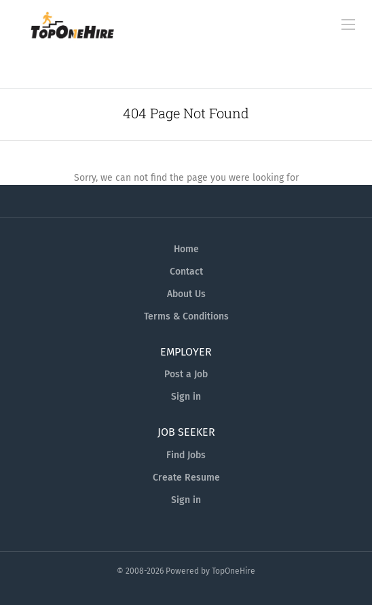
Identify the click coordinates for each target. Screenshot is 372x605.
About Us (186, 294)
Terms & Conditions (186, 316)
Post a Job (186, 374)
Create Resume (186, 477)
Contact (186, 271)
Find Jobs (186, 455)
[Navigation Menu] (348, 24)
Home (186, 249)
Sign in (186, 396)
